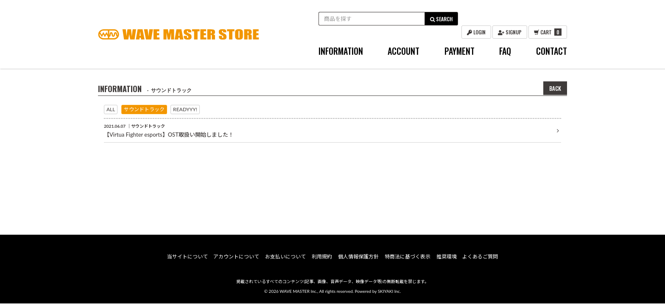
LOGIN (476, 32)
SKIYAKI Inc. (389, 294)
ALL (110, 109)
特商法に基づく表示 (407, 259)
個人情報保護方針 (358, 259)
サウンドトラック (144, 109)
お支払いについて (285, 259)
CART (548, 32)
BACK (555, 88)
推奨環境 (446, 259)
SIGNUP (510, 32)
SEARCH (441, 18)
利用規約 (322, 259)
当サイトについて (188, 259)
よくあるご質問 (479, 259)
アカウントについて (237, 259)
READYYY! (185, 109)
